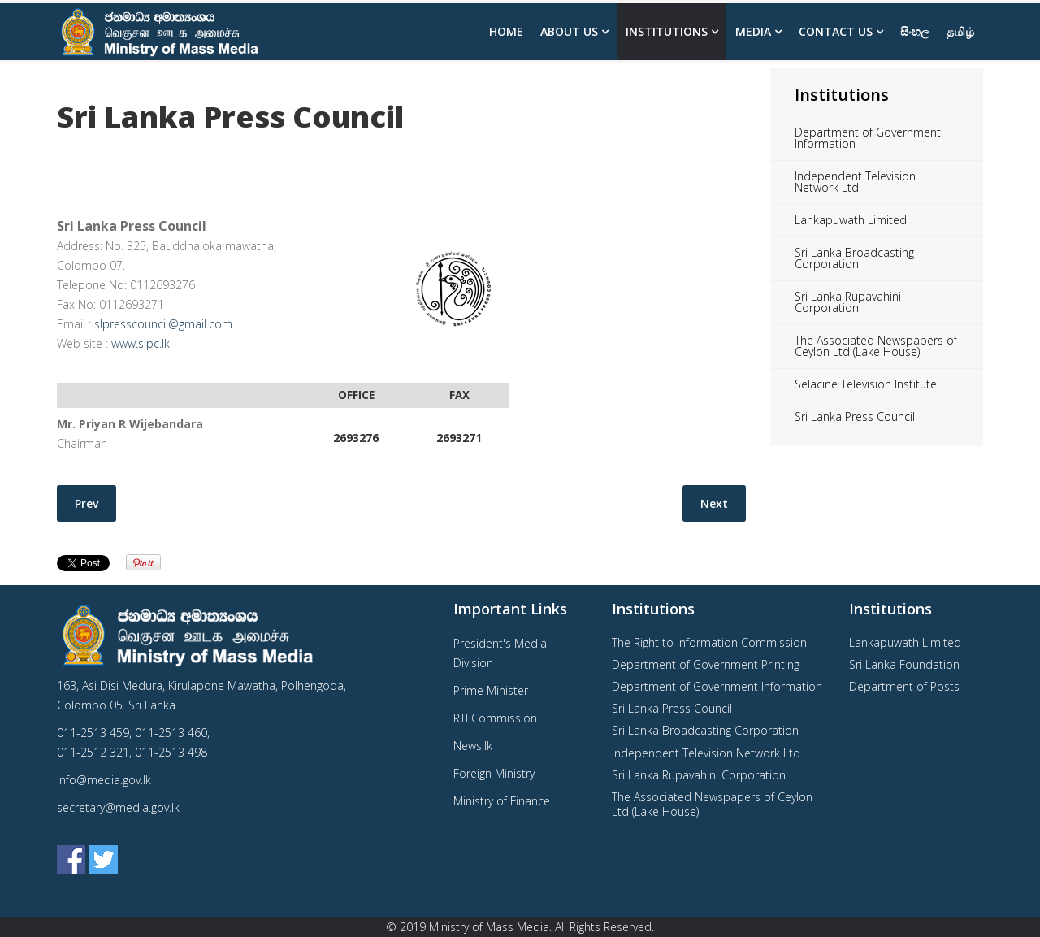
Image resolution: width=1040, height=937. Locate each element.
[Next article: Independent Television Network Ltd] (714, 503)
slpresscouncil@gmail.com (163, 324)
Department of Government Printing (706, 664)
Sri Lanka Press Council (855, 416)
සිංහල (915, 31)
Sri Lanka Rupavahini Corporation (848, 301)
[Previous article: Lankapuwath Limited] (86, 503)
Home (506, 31)
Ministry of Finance (501, 801)
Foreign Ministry (494, 773)
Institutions (667, 31)
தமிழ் (960, 31)
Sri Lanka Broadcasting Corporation (854, 258)
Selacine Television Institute (866, 384)
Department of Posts (904, 686)
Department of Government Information (868, 137)
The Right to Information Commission (709, 642)
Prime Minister (490, 690)
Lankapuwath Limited (851, 220)
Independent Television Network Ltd (855, 181)
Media (753, 31)
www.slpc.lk (140, 343)
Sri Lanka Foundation (904, 664)
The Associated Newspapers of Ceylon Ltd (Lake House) (876, 345)
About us (569, 31)
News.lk (472, 745)
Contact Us (836, 31)
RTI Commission (495, 718)
